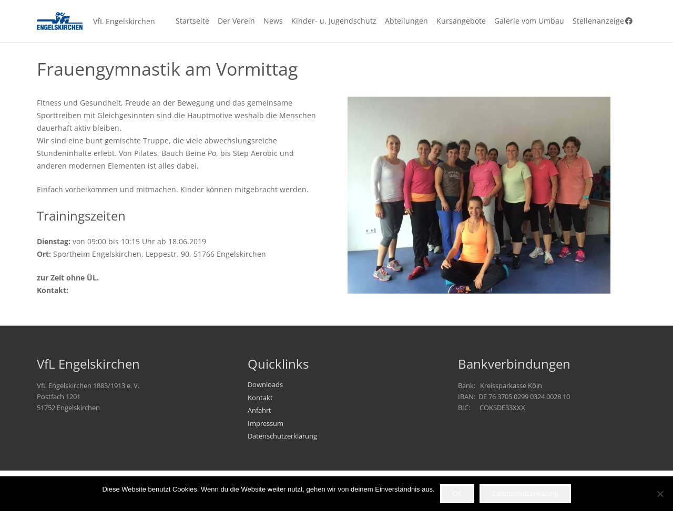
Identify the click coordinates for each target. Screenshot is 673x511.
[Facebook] (628, 21)
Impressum (265, 423)
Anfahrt (259, 410)
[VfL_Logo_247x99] (60, 21)
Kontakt (260, 397)
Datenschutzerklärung (282, 436)
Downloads (265, 384)
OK (457, 493)
